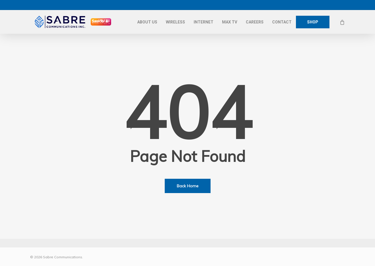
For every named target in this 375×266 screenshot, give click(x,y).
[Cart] (342, 22)
